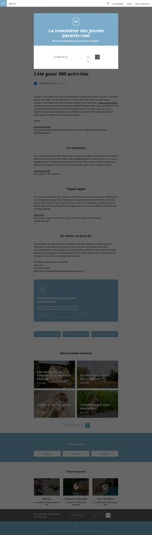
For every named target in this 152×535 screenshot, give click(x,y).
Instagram (105, 453)
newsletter (118, 3)
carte (129, 3)
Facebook (47, 453)
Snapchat (76, 453)
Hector (12, 3)
